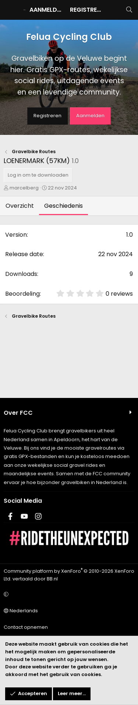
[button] (68, 594)
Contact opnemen (26, 627)
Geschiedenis (63, 206)
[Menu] (9, 9)
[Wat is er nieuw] (114, 10)
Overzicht (20, 206)
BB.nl (52, 578)
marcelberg (24, 187)
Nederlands (21, 610)
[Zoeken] (129, 10)
